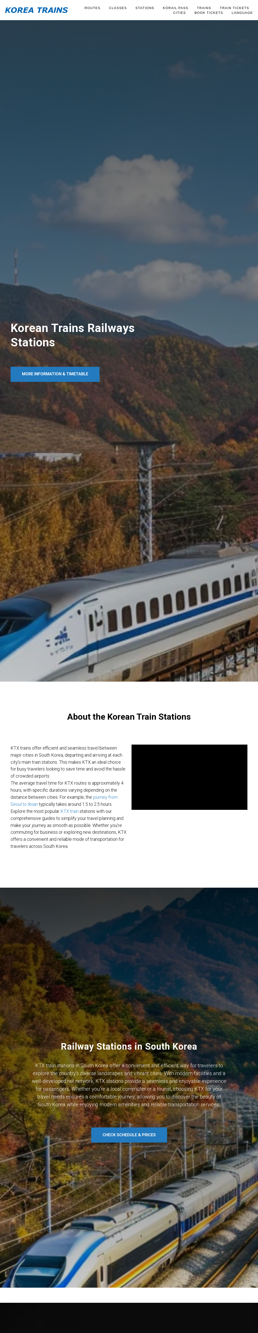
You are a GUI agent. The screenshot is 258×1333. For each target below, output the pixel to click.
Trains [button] (204, 8)
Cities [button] (179, 13)
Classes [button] (118, 8)
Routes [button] (93, 8)
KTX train (69, 811)
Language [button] (242, 13)
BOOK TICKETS (209, 13)
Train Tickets (234, 8)
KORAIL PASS (175, 8)
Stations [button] (144, 8)
